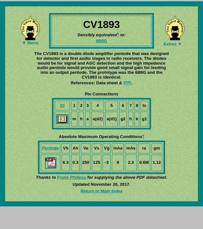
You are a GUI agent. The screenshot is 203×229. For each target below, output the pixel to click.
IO (62, 105)
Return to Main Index (102, 191)
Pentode (50, 148)
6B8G (101, 40)
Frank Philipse (71, 177)
